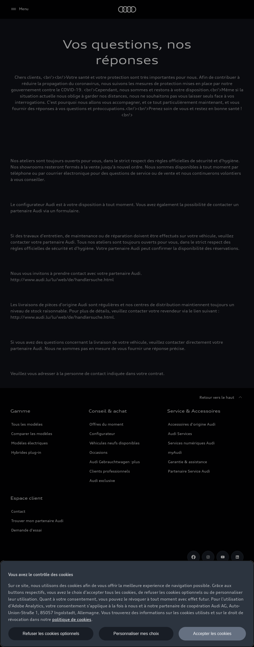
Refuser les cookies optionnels (51, 633)
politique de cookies (71, 619)
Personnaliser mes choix (136, 633)
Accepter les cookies (212, 633)
